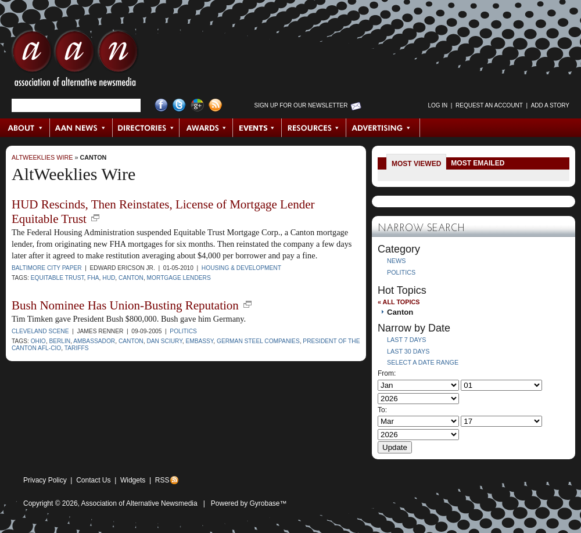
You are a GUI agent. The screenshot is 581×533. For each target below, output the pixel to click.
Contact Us (93, 480)
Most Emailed (477, 163)
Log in (437, 105)
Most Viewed (416, 164)
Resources (314, 127)
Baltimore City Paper (47, 268)
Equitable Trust (57, 278)
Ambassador (94, 341)
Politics (183, 331)
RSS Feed (215, 105)
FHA (93, 278)
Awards (206, 127)
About (25, 127)
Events (257, 127)
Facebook (161, 105)
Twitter (179, 105)
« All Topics (398, 301)
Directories (146, 127)
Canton (93, 157)
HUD (108, 278)
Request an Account (489, 105)
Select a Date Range (422, 362)
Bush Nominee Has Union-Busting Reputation (125, 305)
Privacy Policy (45, 480)
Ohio (38, 341)
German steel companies (258, 341)
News (396, 260)
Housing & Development (241, 268)
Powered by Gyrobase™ (249, 503)
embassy (199, 341)
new (95, 218)
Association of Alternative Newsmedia (139, 503)
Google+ (197, 105)
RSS (162, 480)
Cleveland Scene (40, 331)
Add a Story (550, 105)
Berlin (59, 341)
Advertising (382, 127)
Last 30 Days (408, 351)
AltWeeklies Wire (42, 157)
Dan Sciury (164, 341)
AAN (74, 61)
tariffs (76, 348)
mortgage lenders (179, 278)
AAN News (82, 127)
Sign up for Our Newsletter (301, 105)
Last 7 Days (406, 339)
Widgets (132, 480)
